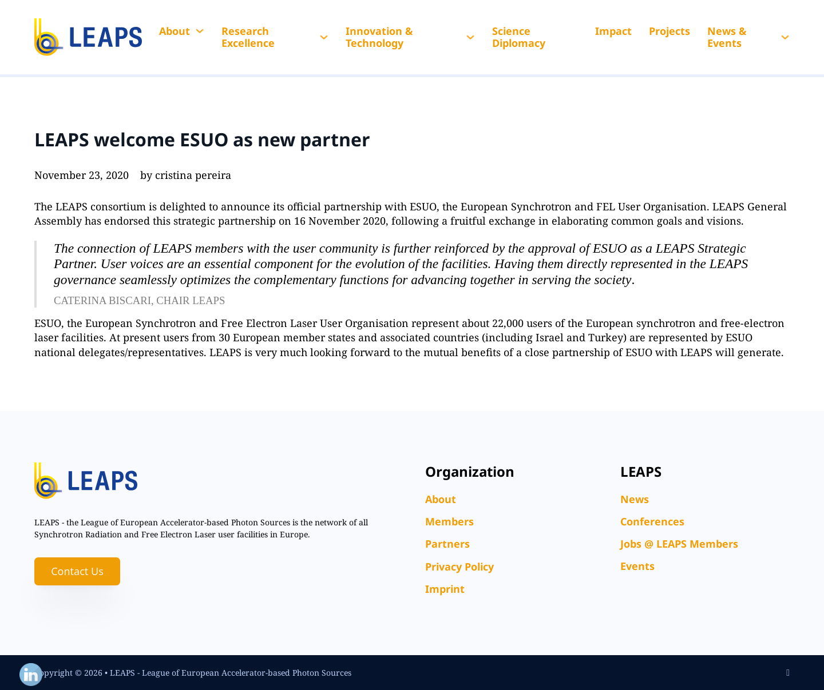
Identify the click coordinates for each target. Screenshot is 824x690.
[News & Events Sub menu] (785, 37)
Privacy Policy (459, 566)
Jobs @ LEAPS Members (679, 544)
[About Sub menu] (199, 30)
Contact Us (77, 571)
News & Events (727, 37)
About (174, 31)
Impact (613, 31)
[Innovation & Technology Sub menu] (470, 37)
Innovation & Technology (379, 37)
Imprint (445, 589)
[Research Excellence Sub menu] (323, 37)
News (634, 499)
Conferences (652, 521)
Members (449, 521)
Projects (669, 31)
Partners (447, 544)
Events (637, 566)
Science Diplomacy (518, 37)
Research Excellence (248, 37)
